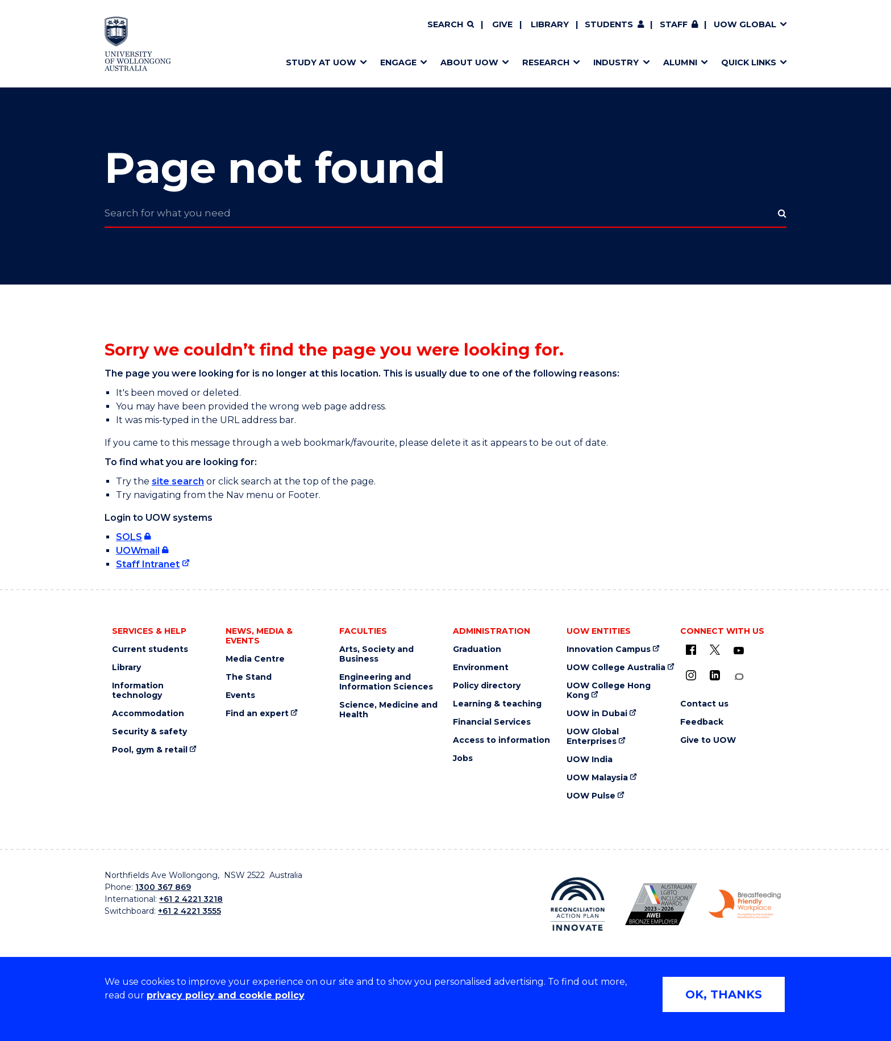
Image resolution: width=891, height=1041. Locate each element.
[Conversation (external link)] (739, 676)
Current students (150, 649)
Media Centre (255, 659)
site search (178, 481)
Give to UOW (708, 740)
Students (609, 24)
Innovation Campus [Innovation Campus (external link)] (609, 649)
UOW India (590, 759)
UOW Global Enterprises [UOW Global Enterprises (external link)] (593, 736)
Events (240, 695)
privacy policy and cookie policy (226, 995)
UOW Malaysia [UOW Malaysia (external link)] (597, 778)
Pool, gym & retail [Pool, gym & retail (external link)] (150, 750)
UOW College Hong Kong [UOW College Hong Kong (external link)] (609, 690)
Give (502, 24)
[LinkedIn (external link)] (715, 675)
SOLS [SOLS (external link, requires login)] (129, 537)
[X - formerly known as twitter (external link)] (715, 649)
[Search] (451, 25)
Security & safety (149, 732)
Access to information (501, 740)
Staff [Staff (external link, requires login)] (674, 24)
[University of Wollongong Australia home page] (138, 43)
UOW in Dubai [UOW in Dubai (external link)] (597, 713)
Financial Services (492, 722)
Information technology (138, 690)
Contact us (704, 704)
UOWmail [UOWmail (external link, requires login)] (138, 550)
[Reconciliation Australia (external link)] (578, 904)
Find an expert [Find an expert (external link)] (257, 713)
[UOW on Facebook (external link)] (691, 649)
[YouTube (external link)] (739, 650)
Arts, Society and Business (376, 654)
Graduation (477, 649)
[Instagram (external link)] (691, 675)
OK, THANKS (723, 994)
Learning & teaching (497, 704)
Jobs (463, 758)
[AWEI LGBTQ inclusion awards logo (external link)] (661, 904)
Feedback (701, 722)
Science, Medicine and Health (388, 710)
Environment (481, 667)
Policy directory (487, 686)
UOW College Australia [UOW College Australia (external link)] (616, 667)
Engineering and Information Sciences (386, 682)
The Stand (249, 677)
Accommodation (148, 713)
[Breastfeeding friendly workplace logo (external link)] (745, 904)
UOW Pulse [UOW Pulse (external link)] (591, 796)
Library (550, 24)
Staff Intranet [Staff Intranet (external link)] (148, 564)
